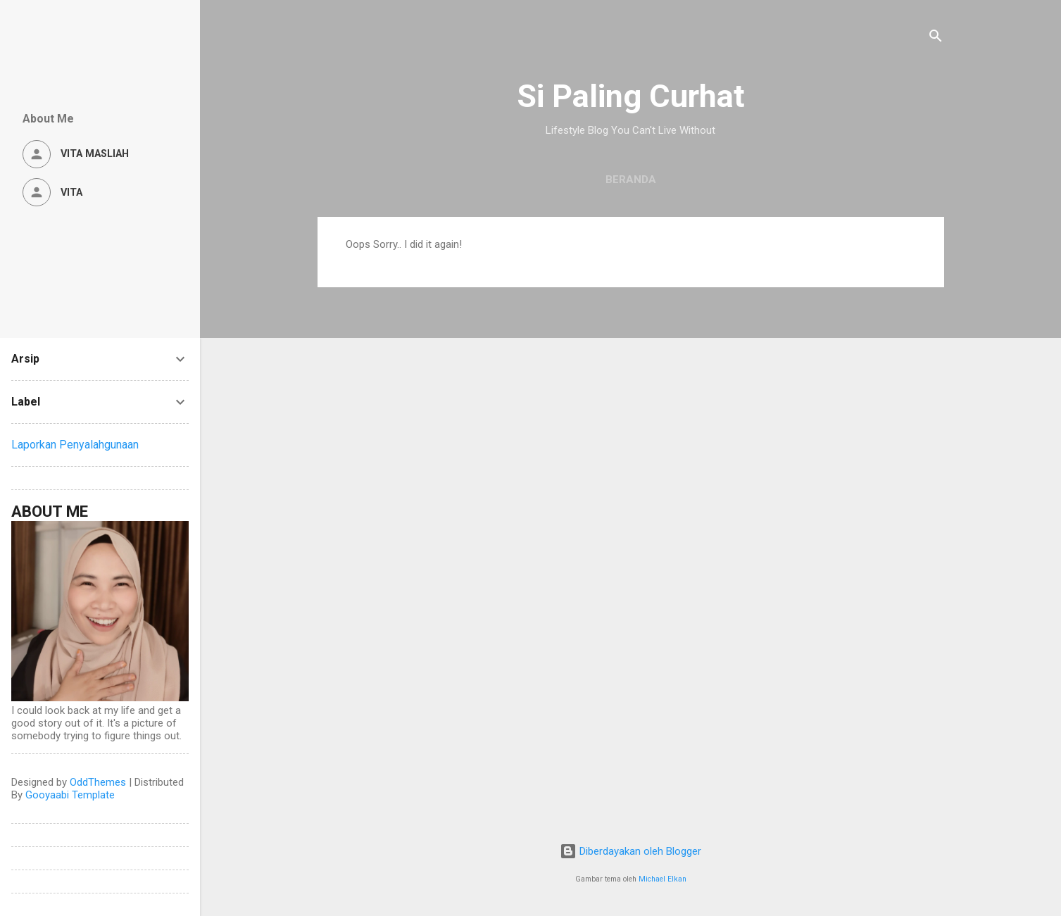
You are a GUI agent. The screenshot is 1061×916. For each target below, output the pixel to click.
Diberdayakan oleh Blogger (630, 851)
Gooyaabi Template (70, 795)
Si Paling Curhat (631, 96)
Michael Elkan (662, 879)
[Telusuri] (935, 38)
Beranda (630, 179)
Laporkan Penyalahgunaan (75, 444)
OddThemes (98, 782)
